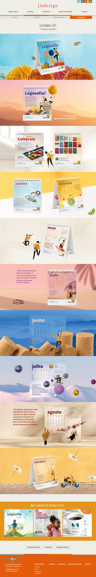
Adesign (37, 567)
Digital (15, 17)
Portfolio (46, 12)
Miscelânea (81, 17)
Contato (84, 12)
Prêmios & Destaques (38, 572)
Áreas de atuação (65, 12)
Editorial (37, 17)
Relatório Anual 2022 (62, 547)
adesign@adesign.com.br (12, 569)
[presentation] (6, 523)
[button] (47, 535)
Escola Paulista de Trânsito (33, 547)
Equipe (37, 569)
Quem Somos (13, 12)
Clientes (30, 12)
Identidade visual (59, 17)
